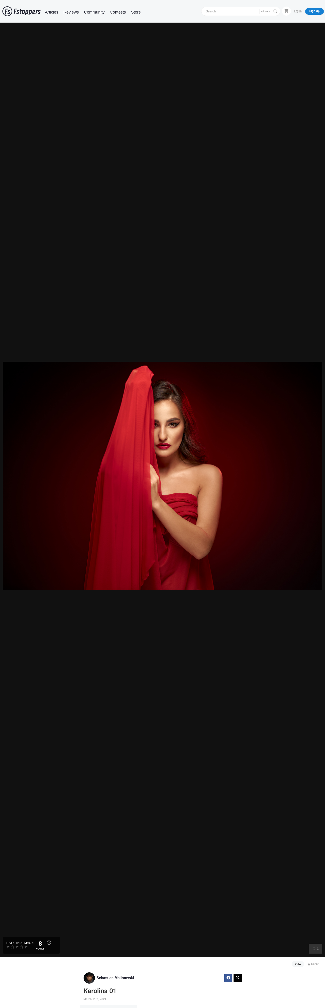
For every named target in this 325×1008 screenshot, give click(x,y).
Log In (298, 11)
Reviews (71, 12)
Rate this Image (20, 943)
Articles (51, 12)
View (298, 964)
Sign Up (314, 11)
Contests (118, 12)
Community (94, 12)
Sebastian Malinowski (115, 978)
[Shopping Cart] (286, 11)
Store (136, 12)
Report (313, 964)
